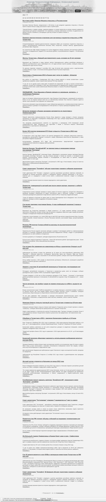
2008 (54, 11)
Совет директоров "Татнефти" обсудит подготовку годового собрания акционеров (52, 168)
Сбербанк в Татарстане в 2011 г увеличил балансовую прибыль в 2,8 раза (49, 318)
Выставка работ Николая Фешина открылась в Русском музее (45, 20)
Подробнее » (26, 33)
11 (25, 17)
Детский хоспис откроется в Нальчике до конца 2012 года (43, 361)
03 (43, 17)
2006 (42, 11)
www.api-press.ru (45, 500)
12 (23, 17)
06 (36, 17)
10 (27, 17)
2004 (30, 11)
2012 (78, 11)
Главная (16, 11)
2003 (24, 11)
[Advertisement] (11, 21)
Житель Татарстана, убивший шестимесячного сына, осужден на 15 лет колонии (51, 58)
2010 (66, 11)
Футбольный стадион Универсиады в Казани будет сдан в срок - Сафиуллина (51, 436)
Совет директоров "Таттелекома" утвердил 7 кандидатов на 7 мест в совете (50, 400)
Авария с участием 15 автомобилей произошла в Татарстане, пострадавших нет (51, 267)
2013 (84, 11)
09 (30, 17)
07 (34, 17)
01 (48, 17)
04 (41, 17)
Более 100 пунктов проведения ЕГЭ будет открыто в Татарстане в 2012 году (50, 131)
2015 (90, 11)
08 (32, 17)
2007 (48, 11)
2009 (60, 11)
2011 (72, 11)
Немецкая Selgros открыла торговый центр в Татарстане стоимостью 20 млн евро (52, 302)
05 (39, 17)
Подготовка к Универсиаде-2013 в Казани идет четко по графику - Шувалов (50, 75)
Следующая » (60, 493)
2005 (36, 11)
